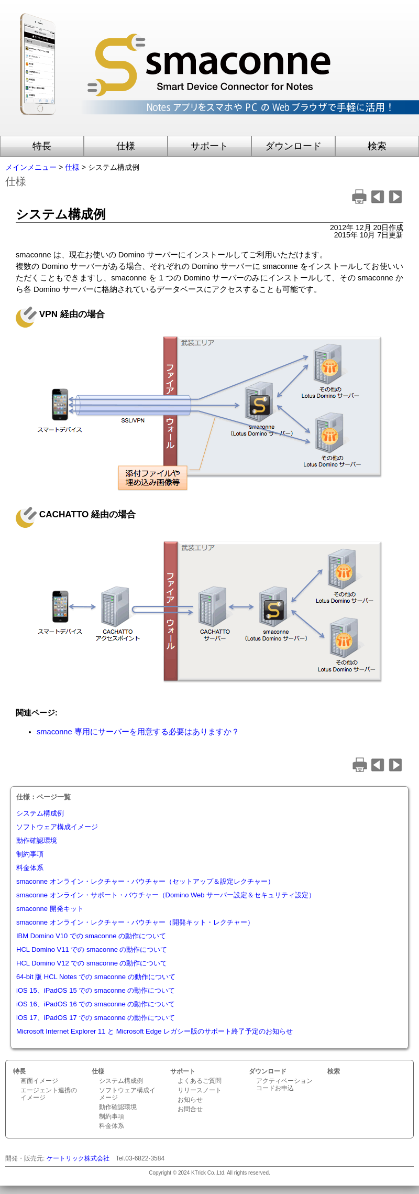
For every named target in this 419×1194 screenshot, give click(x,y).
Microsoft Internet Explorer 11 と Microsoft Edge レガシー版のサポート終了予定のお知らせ (154, 1031)
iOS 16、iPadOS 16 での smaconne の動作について (95, 1004)
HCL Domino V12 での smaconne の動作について (92, 963)
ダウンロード (293, 146)
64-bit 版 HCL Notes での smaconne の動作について (95, 977)
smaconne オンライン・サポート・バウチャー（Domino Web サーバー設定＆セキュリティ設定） (165, 895)
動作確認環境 (36, 840)
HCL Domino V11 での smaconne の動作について (92, 949)
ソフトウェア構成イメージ (57, 827)
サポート (209, 146)
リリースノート (200, 1090)
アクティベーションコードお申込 (284, 1084)
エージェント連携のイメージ (48, 1094)
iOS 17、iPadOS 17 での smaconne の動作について (95, 1018)
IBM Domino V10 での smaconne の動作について (91, 936)
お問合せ (190, 1109)
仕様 (125, 146)
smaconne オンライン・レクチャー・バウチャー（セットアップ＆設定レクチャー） (145, 881)
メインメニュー (31, 167)
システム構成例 (40, 813)
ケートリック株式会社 (78, 1158)
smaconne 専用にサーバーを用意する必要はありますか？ (138, 732)
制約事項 (29, 854)
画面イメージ (39, 1080)
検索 (377, 146)
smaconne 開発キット (50, 909)
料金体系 (29, 868)
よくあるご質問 (200, 1080)
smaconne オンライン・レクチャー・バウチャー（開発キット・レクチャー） (135, 922)
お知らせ (190, 1099)
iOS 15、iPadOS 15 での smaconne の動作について (95, 990)
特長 (41, 146)
